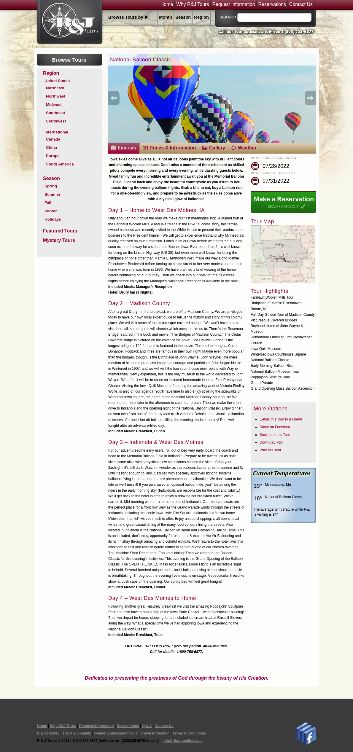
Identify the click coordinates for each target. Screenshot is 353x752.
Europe (53, 156)
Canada (53, 139)
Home (166, 4)
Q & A (147, 726)
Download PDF (272, 442)
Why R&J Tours (192, 4)
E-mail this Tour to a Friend (281, 419)
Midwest (54, 104)
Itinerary (127, 147)
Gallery (217, 147)
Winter (50, 211)
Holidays (52, 219)
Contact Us (301, 4)
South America (60, 164)
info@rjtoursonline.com (183, 741)
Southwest (56, 121)
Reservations (272, 4)
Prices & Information (173, 147)
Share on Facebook (275, 427)
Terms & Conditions (189, 733)
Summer (52, 194)
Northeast (55, 88)
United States (57, 81)
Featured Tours (60, 230)
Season (183, 17)
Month (165, 17)
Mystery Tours (59, 240)
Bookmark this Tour (275, 435)
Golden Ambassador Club (116, 733)
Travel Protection (155, 733)
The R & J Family (76, 733)
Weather (247, 147)
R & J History (48, 733)
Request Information (233, 4)
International (56, 132)
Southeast (55, 113)
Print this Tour (270, 450)
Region (201, 17)
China (51, 147)
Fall (47, 202)
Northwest (55, 96)
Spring (50, 186)
